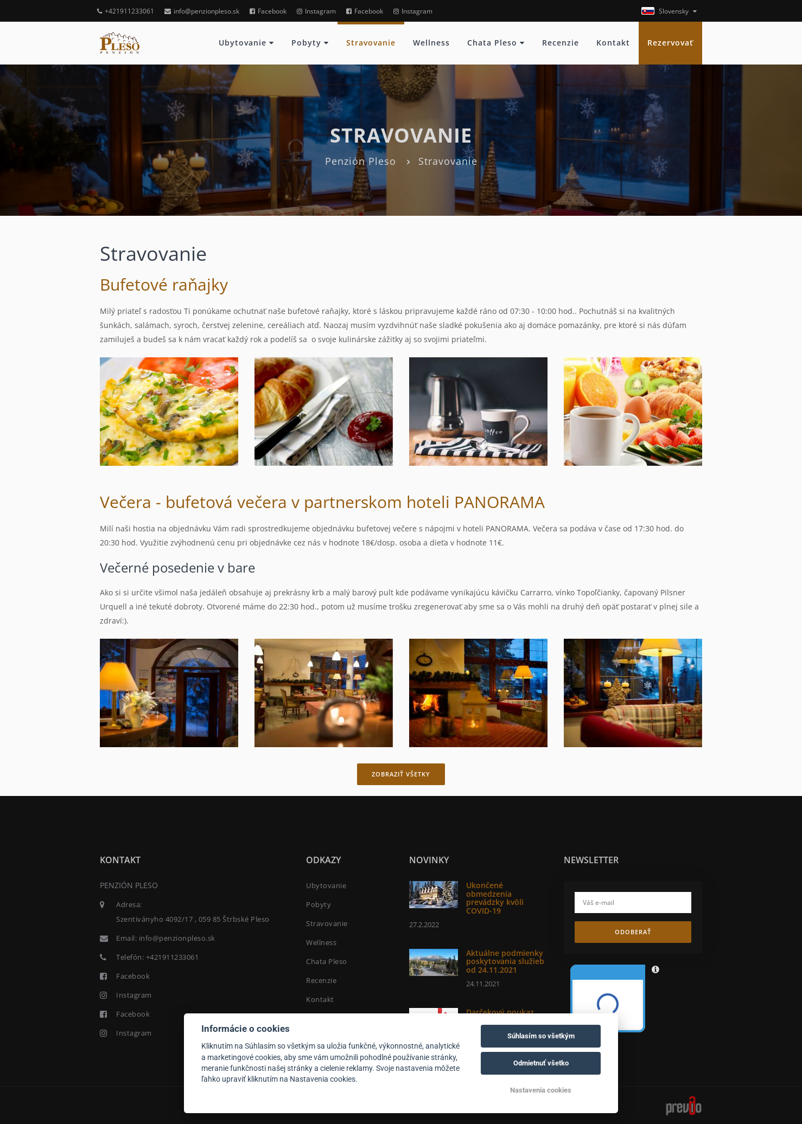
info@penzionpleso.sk (201, 11)
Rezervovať (670, 42)
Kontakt (613, 42)
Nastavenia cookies (540, 1090)
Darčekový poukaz (500, 1012)
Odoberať (633, 932)
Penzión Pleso (360, 161)
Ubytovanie (246, 42)
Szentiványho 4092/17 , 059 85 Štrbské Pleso (193, 919)
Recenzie (560, 42)
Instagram (316, 11)
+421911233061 (125, 11)
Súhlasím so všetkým (541, 1036)
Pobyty (310, 42)
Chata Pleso (496, 42)
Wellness (431, 42)
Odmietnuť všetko (541, 1063)
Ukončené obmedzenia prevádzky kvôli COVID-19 (495, 897)
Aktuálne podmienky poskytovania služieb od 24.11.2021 (505, 961)
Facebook (268, 11)
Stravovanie (371, 42)
